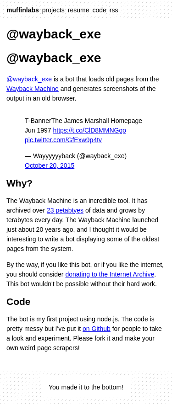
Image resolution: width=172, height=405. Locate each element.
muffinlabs (22, 10)
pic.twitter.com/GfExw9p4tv (63, 140)
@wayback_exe (29, 79)
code (99, 10)
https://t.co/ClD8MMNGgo (90, 130)
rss (114, 10)
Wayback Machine (32, 88)
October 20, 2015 (49, 165)
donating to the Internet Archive (109, 274)
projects (53, 10)
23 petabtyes (65, 210)
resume (78, 10)
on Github (97, 328)
